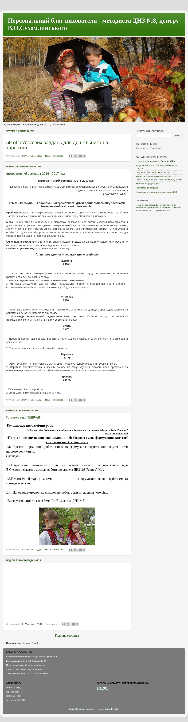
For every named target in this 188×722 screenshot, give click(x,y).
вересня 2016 (12, 691)
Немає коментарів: (54, 155)
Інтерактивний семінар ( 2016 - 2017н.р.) (35, 173)
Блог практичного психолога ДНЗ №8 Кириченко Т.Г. (32, 656)
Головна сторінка (67, 635)
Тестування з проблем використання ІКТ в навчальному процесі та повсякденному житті (159, 178)
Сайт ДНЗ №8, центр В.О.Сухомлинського (27, 673)
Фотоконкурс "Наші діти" (148, 148)
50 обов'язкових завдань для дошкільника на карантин (57, 145)
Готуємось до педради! (147, 187)
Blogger (115, 709)
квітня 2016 (12, 695)
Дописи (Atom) (30, 643)
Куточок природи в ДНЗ (148, 183)
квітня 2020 (12, 687)
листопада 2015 (14, 700)
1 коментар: (51, 624)
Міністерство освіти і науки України (24, 669)
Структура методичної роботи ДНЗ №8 (155, 161)
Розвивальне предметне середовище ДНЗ (156, 192)
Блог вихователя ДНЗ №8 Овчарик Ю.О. (26, 661)
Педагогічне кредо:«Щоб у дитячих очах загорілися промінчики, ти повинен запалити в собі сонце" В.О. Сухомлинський (158, 207)
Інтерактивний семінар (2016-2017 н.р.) (155, 172)
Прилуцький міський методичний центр (26, 665)
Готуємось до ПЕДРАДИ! (24, 417)
